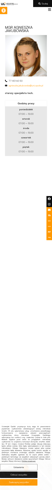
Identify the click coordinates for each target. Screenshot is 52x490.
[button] (49, 9)
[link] (3, 10)
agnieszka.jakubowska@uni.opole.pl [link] (26, 85)
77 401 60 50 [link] (16, 80)
